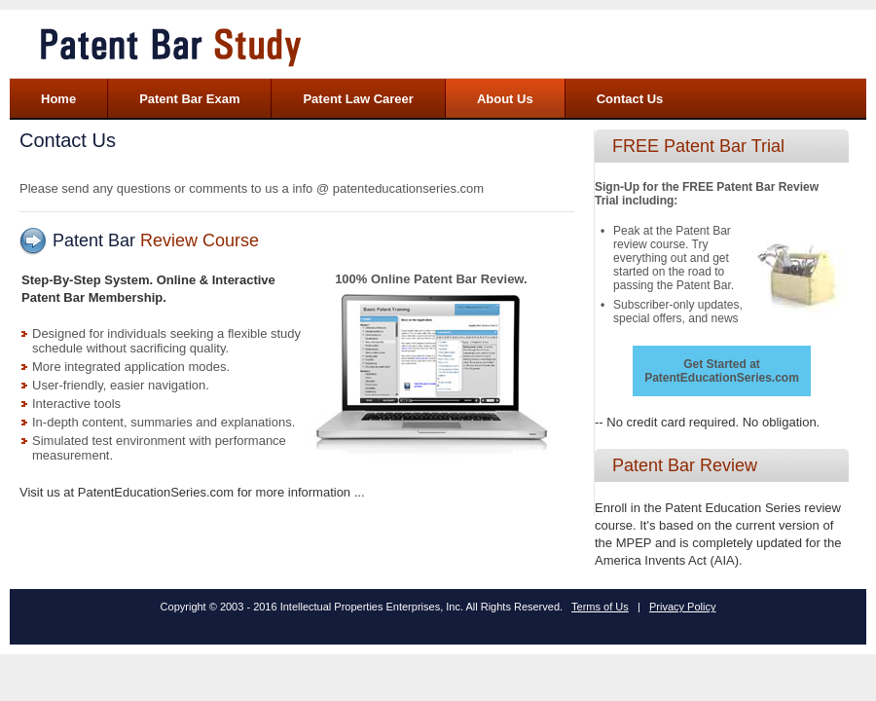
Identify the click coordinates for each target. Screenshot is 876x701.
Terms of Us (600, 606)
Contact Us (630, 99)
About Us (505, 99)
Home (58, 99)
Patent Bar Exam (189, 99)
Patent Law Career (358, 99)
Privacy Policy (682, 606)
